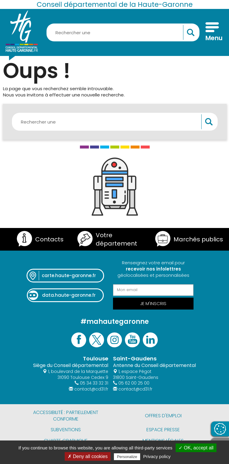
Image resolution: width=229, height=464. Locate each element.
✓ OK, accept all (196, 447)
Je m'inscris (153, 303)
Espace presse (163, 429)
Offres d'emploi (163, 415)
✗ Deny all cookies (88, 456)
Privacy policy (157, 456)
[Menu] (212, 32)
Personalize (127, 456)
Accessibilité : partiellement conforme (65, 415)
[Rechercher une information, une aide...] (123, 32)
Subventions (66, 429)
